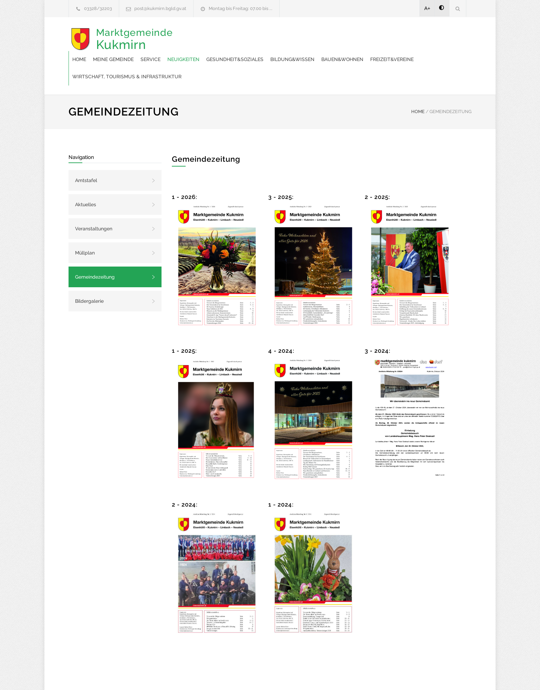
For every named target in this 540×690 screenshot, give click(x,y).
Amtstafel (86, 155)
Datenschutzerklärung (359, 675)
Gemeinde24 (212, 675)
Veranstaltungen (93, 204)
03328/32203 (98, 8)
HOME (418, 86)
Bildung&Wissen (403, 34)
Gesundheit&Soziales (345, 34)
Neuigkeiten (294, 34)
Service (261, 34)
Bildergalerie (89, 276)
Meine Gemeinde (223, 34)
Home (189, 34)
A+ (427, 8)
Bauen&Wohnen (204, 51)
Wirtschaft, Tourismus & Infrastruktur (336, 51)
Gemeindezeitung (95, 252)
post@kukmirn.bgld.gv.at (160, 8)
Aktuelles (85, 179)
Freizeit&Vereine (253, 51)
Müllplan (85, 228)
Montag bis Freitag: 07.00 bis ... (240, 8)
